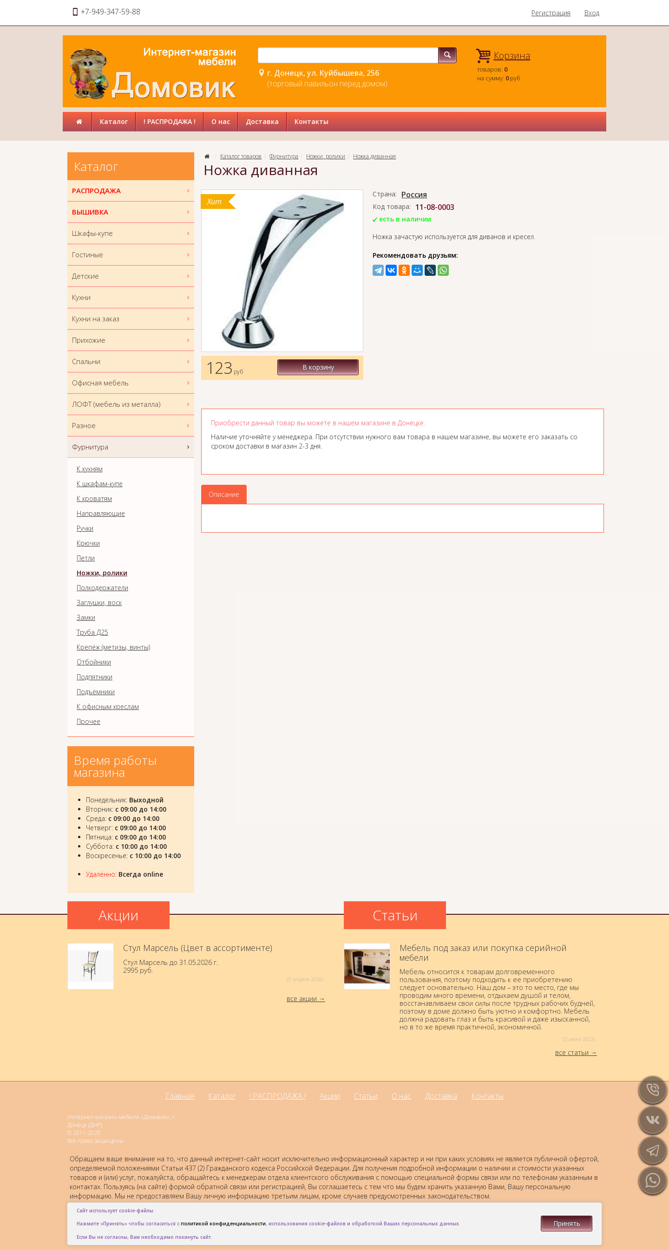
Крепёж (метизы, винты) (113, 647)
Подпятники (94, 677)
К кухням (90, 469)
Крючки (88, 543)
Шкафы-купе (132, 233)
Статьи (366, 1096)
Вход (591, 12)
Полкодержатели (102, 588)
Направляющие (101, 513)
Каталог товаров (241, 156)
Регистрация (551, 12)
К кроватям (94, 498)
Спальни (132, 361)
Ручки (85, 528)
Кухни (132, 297)
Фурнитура (283, 156)
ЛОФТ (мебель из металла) (132, 404)
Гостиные (132, 254)
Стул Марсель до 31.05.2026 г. (196, 966)
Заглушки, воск (99, 602)
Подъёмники (96, 692)
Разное (132, 425)
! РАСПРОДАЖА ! (170, 121)
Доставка (262, 121)
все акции (302, 998)
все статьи (572, 1052)
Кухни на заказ (132, 318)
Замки (86, 617)
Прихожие (132, 340)
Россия (414, 194)
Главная (179, 1096)
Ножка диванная (374, 156)
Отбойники (94, 662)
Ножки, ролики (325, 156)
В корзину (320, 367)
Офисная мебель (132, 382)
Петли (86, 558)
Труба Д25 (92, 632)
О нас (220, 121)
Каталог (114, 121)
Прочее (88, 721)
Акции (330, 1096)
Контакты (311, 121)
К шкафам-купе (100, 484)
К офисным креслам (108, 706)
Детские (132, 276)
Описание (224, 494)
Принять (566, 1223)
